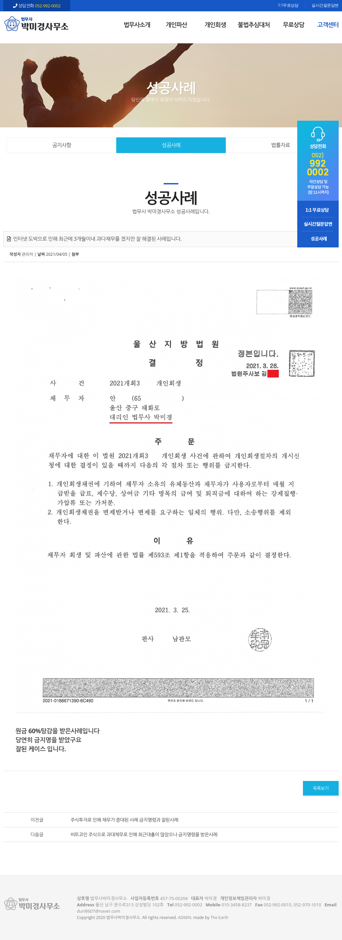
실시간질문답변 (325, 6)
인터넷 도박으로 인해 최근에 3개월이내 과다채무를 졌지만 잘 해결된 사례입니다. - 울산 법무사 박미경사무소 (36, 23)
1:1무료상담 (288, 6)
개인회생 (215, 25)
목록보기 (321, 788)
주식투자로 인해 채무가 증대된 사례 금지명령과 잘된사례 (124, 820)
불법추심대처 (254, 25)
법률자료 (280, 145)
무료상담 (293, 25)
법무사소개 (137, 25)
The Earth (219, 917)
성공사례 (171, 145)
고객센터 (328, 25)
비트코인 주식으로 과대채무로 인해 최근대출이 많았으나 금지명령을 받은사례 (143, 834)
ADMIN (184, 917)
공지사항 (61, 145)
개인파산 (176, 25)
